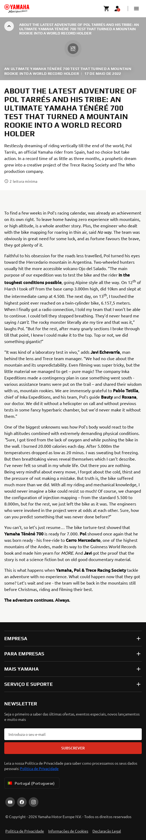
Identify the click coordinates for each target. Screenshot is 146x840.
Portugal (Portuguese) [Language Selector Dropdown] (31, 783)
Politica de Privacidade (39, 768)
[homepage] (16, 8)
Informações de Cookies (68, 831)
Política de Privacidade (24, 831)
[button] (136, 8)
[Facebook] (22, 802)
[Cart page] (106, 8)
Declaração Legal (106, 831)
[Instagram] (33, 802)
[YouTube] (10, 802)
